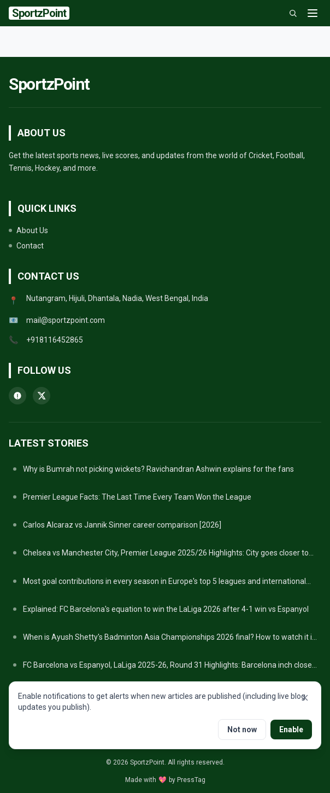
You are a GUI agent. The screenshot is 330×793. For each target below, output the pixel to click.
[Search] (292, 13)
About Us (28, 230)
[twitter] (41, 395)
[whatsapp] (17, 395)
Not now (242, 729)
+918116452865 (54, 339)
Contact (26, 245)
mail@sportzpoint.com (65, 320)
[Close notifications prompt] (305, 697)
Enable (291, 729)
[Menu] (312, 13)
